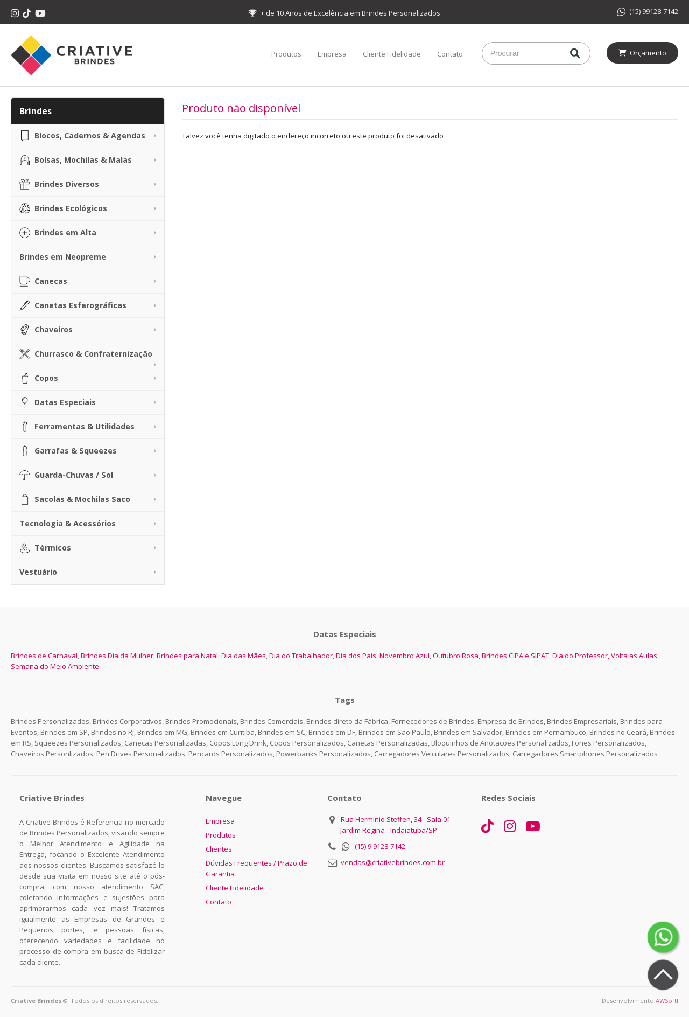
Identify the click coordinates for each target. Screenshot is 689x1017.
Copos (38, 378)
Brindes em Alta (57, 232)
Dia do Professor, (580, 655)
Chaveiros (46, 329)
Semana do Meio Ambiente (55, 666)
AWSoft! (667, 1001)
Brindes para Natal (187, 655)
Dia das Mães (243, 655)
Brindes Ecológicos (63, 208)
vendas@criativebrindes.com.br (393, 862)
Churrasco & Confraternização (85, 354)
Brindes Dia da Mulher (117, 655)
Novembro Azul (404, 655)
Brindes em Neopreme (62, 257)
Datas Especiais (57, 402)
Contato (450, 54)
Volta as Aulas (634, 655)
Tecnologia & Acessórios (67, 523)
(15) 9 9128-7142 (380, 846)
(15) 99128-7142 (647, 11)
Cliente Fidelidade (392, 54)
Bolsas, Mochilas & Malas (75, 160)
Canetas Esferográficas (72, 305)
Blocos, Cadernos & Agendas (82, 135)
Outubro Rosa (456, 655)
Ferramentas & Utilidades (77, 426)
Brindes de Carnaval (44, 655)
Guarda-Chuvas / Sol (66, 475)
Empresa (332, 54)
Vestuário (38, 572)
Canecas (43, 281)
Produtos (286, 54)
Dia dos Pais (356, 655)
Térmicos (45, 547)
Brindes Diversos (59, 184)
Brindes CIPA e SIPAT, (516, 655)
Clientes (219, 849)
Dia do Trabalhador (301, 655)
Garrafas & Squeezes (68, 450)
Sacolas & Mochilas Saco (74, 499)
